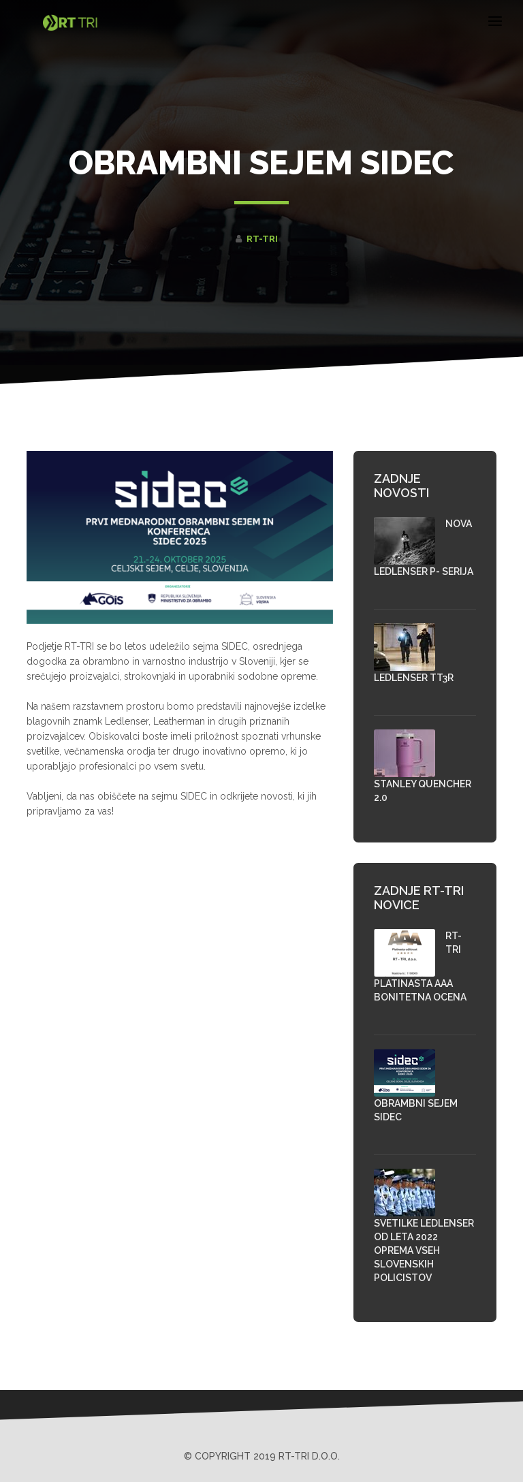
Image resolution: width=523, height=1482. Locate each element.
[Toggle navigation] (495, 23)
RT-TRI (262, 239)
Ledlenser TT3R (414, 677)
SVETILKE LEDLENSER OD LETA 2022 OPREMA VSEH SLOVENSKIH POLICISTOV (424, 1250)
